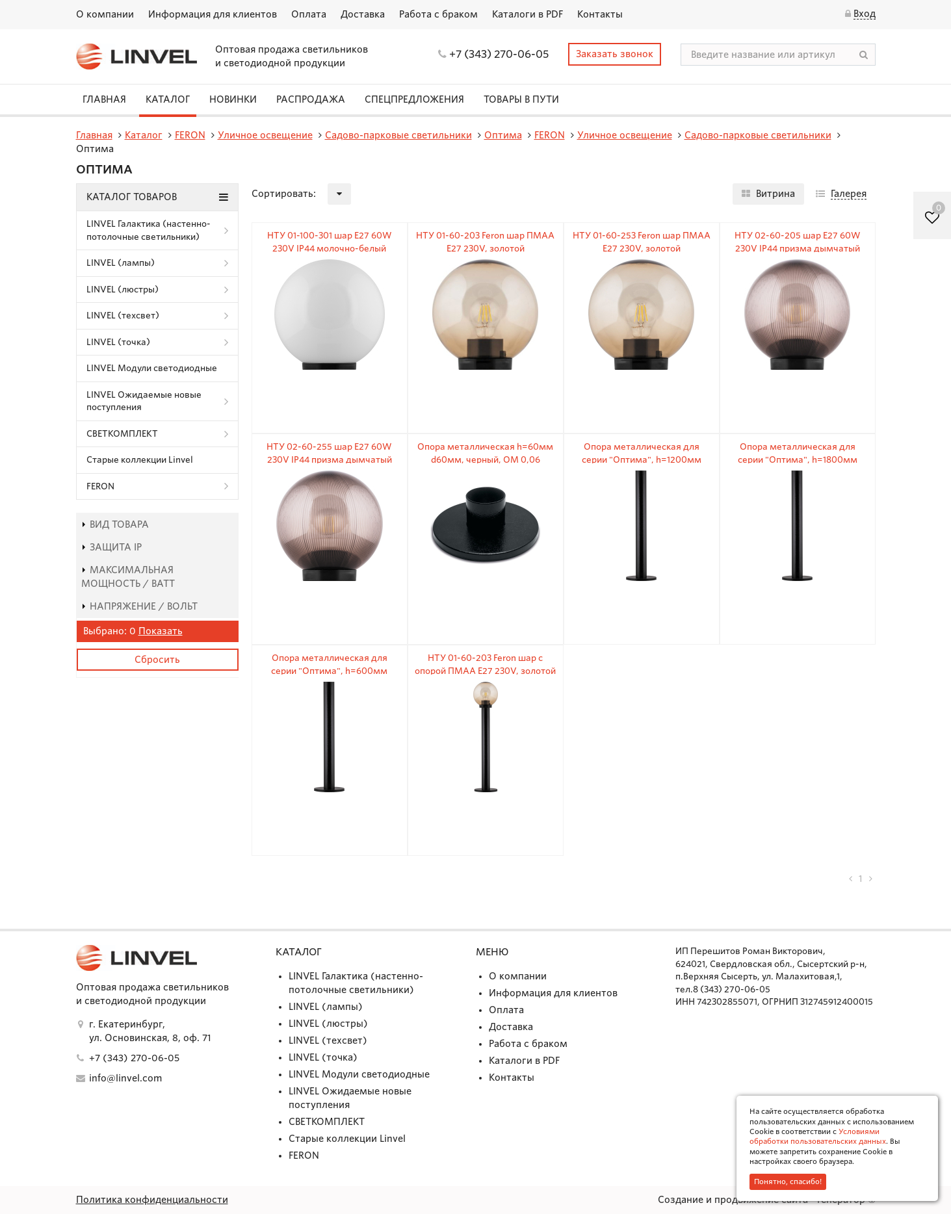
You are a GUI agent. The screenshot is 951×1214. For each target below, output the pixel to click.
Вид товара (115, 524)
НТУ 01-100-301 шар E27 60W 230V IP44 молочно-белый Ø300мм (329, 248)
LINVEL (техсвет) (122, 315)
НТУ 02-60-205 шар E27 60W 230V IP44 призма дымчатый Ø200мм (798, 248)
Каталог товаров (157, 197)
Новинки (233, 99)
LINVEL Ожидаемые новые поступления (144, 401)
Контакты (600, 14)
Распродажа (310, 99)
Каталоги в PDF (527, 14)
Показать (160, 631)
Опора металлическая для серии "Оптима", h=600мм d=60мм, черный (329, 670)
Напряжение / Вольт (139, 606)
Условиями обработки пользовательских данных (817, 1136)
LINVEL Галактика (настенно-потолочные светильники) (148, 230)
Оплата (308, 14)
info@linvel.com (125, 1078)
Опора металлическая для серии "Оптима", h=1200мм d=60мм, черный (641, 459)
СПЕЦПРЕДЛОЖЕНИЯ (414, 99)
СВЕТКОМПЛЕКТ (122, 434)
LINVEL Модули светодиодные (151, 368)
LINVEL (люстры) (122, 289)
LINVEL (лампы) (120, 263)
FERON (100, 486)
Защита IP (111, 547)
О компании (105, 14)
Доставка (363, 14)
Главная (104, 99)
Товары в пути (521, 99)
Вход (864, 13)
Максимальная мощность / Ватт (128, 577)
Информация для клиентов (212, 14)
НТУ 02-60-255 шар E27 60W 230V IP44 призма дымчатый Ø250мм (329, 459)
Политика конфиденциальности (152, 1200)
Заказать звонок (614, 54)
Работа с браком (438, 14)
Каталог (168, 99)
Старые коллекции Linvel (139, 460)
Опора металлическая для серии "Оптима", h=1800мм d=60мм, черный (797, 459)
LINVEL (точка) (118, 342)
